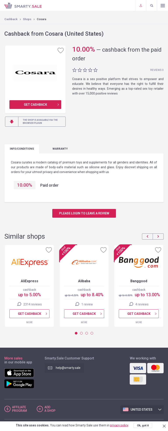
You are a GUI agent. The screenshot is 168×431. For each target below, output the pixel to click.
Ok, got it (143, 425)
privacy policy (119, 425)
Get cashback (35, 104)
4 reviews (142, 304)
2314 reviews (32, 304)
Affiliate (19, 408)
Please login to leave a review (84, 213)
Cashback (11, 19)
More (29, 322)
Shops (27, 19)
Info (22, 148)
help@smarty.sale (68, 368)
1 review (87, 304)
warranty (60, 148)
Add (49, 408)
